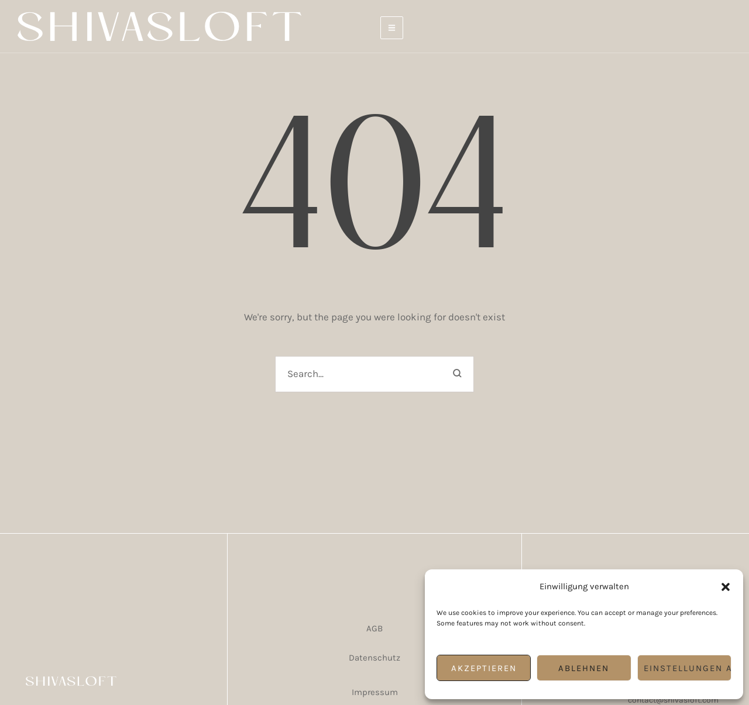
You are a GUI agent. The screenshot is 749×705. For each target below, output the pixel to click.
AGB (374, 628)
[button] (725, 587)
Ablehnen (583, 668)
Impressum (375, 692)
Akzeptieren (484, 668)
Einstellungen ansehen (687, 668)
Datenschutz (374, 657)
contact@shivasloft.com (673, 700)
